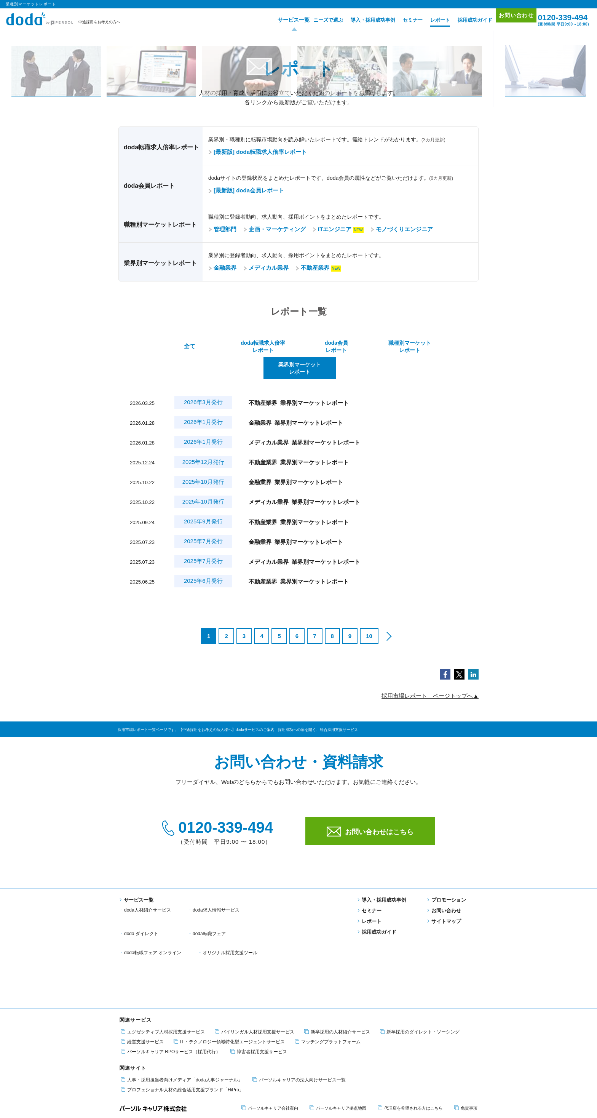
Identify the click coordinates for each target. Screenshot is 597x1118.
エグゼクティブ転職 (214, 1056)
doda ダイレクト (288, 888)
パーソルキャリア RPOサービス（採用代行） (170, 965)
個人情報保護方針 (160, 1090)
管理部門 (222, 229)
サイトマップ (444, 900)
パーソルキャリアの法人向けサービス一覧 (299, 993)
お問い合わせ (508, 19)
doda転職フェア (140, 898)
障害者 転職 (179, 1056)
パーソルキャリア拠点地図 (338, 1021)
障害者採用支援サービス (258, 965)
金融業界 (222, 267)
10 (369, 615)
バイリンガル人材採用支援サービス (254, 945)
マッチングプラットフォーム (328, 955)
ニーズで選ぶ (317, 20)
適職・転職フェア (254, 1056)
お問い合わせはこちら (370, 811)
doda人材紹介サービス (147, 888)
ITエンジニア (332, 229)
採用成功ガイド (463, 20)
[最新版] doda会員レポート (246, 190)
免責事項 (465, 1021)
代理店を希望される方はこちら (410, 1021)
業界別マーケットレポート (441, 347)
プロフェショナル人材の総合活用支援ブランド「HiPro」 (182, 1003)
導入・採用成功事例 (361, 20)
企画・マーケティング (274, 229)
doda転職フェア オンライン (221, 898)
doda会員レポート (298, 347)
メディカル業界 (266, 267)
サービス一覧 (279, 20)
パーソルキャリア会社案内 (269, 1021)
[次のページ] (388, 615)
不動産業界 (312, 267)
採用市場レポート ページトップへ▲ (430, 675)
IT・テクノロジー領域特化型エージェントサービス (229, 955)
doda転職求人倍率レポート (226, 347)
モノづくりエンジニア (401, 229)
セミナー (401, 20)
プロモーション (446, 879)
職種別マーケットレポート (369, 347)
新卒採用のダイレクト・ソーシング (420, 945)
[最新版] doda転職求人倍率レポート (257, 152)
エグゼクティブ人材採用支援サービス (163, 945)
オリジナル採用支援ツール (298, 898)
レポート (429, 20)
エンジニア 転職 (148, 1056)
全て (155, 347)
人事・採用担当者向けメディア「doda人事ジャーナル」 (182, 993)
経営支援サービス (142, 955)
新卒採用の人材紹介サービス (337, 945)
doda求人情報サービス (216, 888)
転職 (124, 1056)
